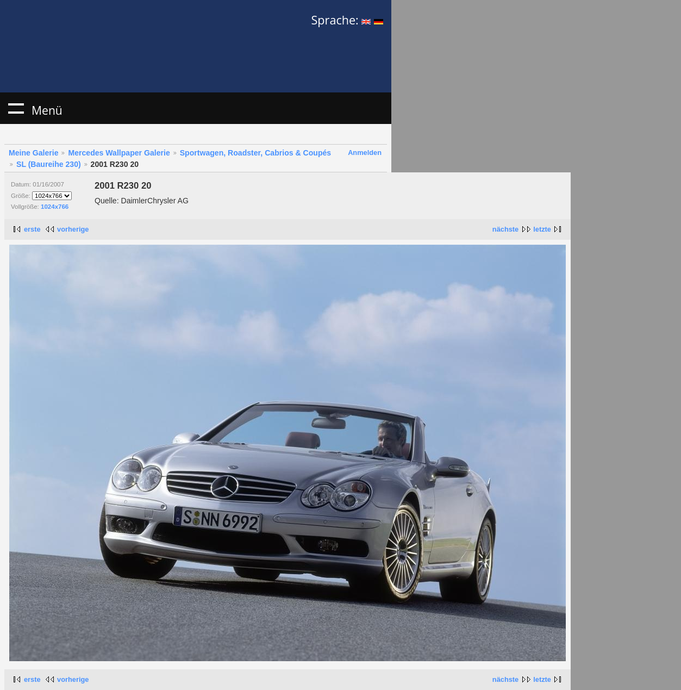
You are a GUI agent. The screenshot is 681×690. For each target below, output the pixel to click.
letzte (542, 229)
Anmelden (365, 152)
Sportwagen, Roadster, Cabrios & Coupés (255, 152)
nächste (505, 229)
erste (32, 229)
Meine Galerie (34, 152)
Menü (16, 108)
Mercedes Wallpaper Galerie (119, 152)
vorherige (73, 229)
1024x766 (54, 206)
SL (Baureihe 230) (48, 164)
